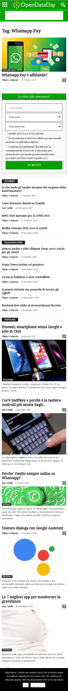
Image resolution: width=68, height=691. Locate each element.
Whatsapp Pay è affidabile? (24, 75)
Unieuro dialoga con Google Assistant (32, 528)
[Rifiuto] (63, 679)
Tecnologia (8, 380)
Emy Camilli (7, 208)
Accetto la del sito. (26, 133)
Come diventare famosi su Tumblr (23, 203)
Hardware (7, 576)
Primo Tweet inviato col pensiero (23, 264)
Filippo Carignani (10, 80)
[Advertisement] (34, 15)
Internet (6, 504)
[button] (62, 5)
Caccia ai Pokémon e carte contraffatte (26, 277)
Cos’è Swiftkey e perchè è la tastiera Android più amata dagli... (31, 402)
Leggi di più (38, 685)
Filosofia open (9, 70)
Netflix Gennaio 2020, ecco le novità (24, 228)
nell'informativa (26, 158)
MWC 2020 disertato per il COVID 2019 (26, 215)
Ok (25, 685)
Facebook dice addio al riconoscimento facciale (31, 305)
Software (7, 650)
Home (4, 26)
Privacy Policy (27, 133)
